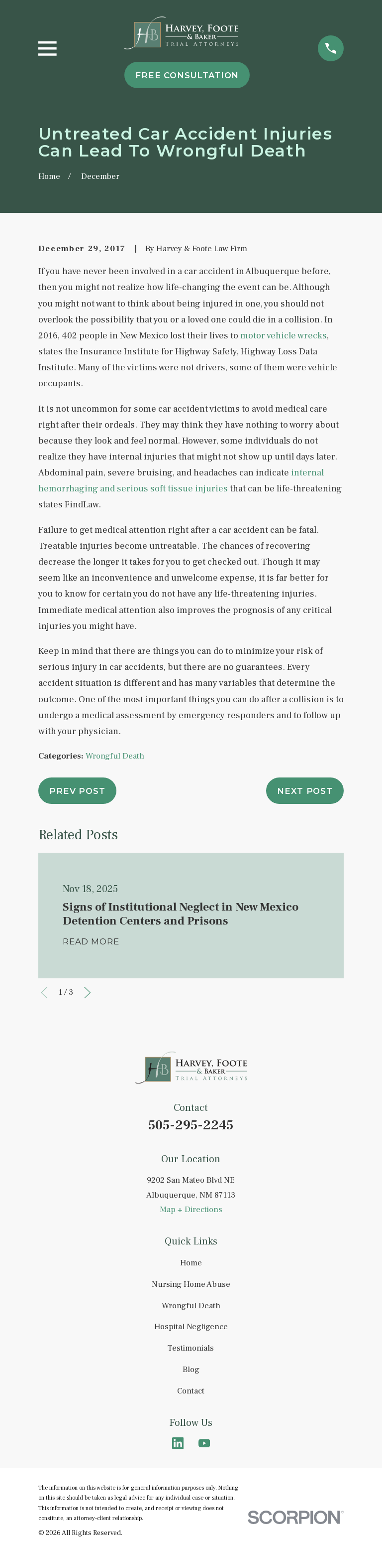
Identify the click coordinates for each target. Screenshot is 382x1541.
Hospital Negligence (191, 1326)
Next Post (305, 791)
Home (191, 1262)
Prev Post (77, 791)
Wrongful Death (115, 756)
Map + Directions (191, 1209)
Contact (190, 1391)
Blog (191, 1369)
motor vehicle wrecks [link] (283, 335)
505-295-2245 (190, 1125)
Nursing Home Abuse (191, 1284)
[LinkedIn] (178, 1443)
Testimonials (191, 1348)
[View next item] (87, 992)
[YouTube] (204, 1443)
